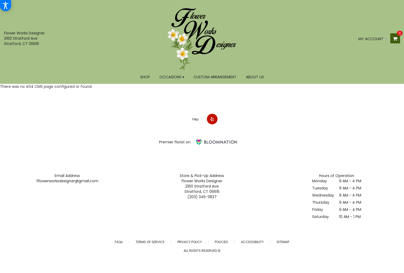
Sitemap (283, 242)
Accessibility (252, 242)
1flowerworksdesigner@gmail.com (67, 181)
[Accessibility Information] (5, 5)
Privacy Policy (189, 242)
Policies (221, 242)
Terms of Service (150, 242)
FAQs (119, 242)
